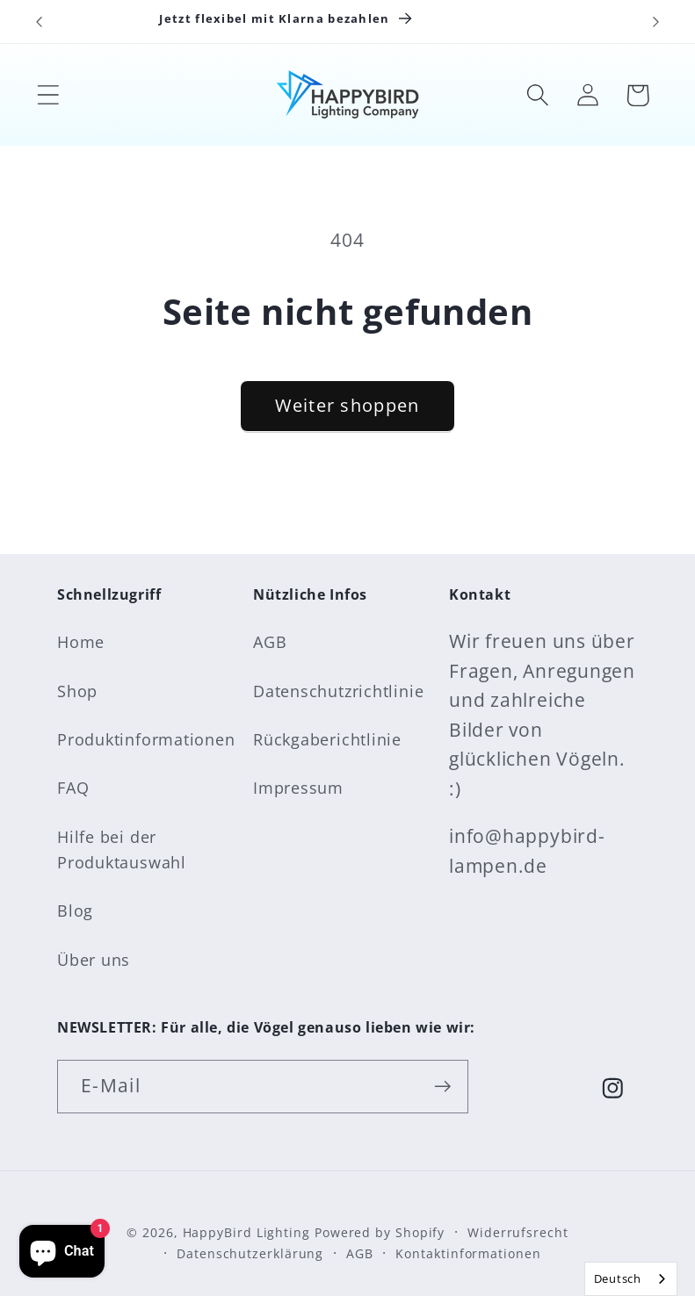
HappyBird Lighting (246, 1232)
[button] (48, 95)
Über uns (93, 959)
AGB (269, 641)
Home (81, 641)
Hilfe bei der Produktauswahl (121, 849)
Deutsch (617, 1278)
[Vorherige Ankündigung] (38, 22)
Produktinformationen (146, 739)
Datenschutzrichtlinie (338, 691)
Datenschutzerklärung (250, 1253)
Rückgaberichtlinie (327, 739)
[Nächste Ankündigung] (656, 22)
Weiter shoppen (347, 405)
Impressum (298, 787)
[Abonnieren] (442, 1086)
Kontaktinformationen (467, 1253)
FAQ (73, 787)
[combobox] (630, 1279)
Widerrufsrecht (517, 1232)
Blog (75, 910)
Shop (77, 691)
